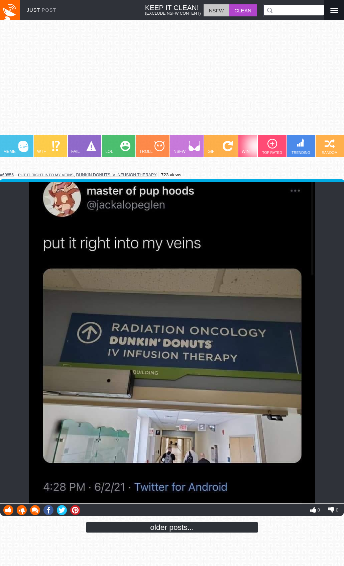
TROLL (151, 147)
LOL (117, 147)
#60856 (7, 175)
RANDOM (329, 147)
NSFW (187, 147)
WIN (254, 147)
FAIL (83, 147)
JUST (41, 10)
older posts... (172, 527)
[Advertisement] (172, 80)
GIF (220, 147)
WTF (48, 147)
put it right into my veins (46, 175)
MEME (15, 147)
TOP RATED (272, 147)
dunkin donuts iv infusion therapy (116, 175)
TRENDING (301, 146)
